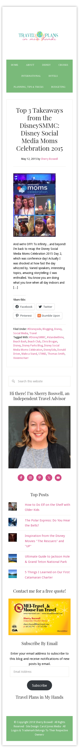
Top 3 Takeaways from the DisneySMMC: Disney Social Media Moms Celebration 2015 (39, 129)
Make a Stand (29, 353)
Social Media (20, 333)
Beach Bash (20, 341)
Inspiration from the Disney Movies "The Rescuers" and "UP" (45, 541)
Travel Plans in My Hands (39, 35)
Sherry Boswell (44, 722)
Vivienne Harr (21, 358)
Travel (33, 333)
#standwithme (55, 337)
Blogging (48, 329)
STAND (42, 353)
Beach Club (34, 341)
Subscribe (39, 685)
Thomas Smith (56, 353)
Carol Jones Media (50, 726)
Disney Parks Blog (32, 345)
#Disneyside (34, 329)
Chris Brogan (49, 341)
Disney (58, 329)
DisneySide (50, 349)
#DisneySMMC (37, 337)
